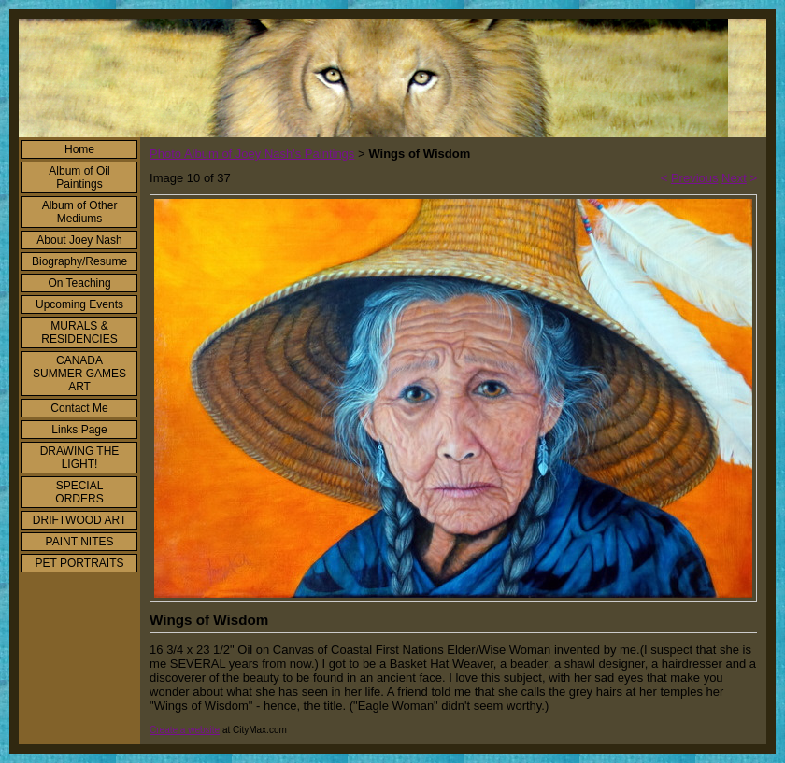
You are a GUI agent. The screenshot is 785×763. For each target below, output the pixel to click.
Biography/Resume (79, 261)
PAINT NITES (80, 541)
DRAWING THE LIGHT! (80, 458)
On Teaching (79, 283)
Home (79, 149)
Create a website (185, 730)
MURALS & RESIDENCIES (79, 332)
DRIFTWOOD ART (79, 520)
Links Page (79, 429)
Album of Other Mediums (80, 212)
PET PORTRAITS (80, 563)
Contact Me (78, 408)
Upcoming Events (79, 304)
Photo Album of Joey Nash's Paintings (252, 154)
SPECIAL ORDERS (79, 492)
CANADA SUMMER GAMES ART (79, 373)
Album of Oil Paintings (79, 177)
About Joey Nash (78, 240)
